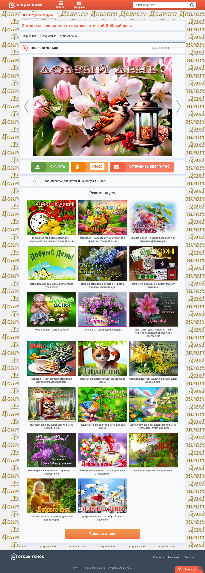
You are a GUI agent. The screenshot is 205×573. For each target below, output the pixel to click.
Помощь (189, 557)
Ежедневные (48, 35)
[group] (102, 48)
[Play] (25, 48)
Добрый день (68, 35)
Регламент (174, 557)
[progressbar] (177, 48)
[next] (178, 106)
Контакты (158, 557)
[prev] (26, 106)
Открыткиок (29, 35)
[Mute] (169, 48)
